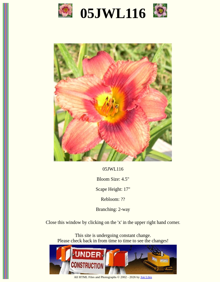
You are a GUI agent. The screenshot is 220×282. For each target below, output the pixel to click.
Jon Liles (146, 277)
